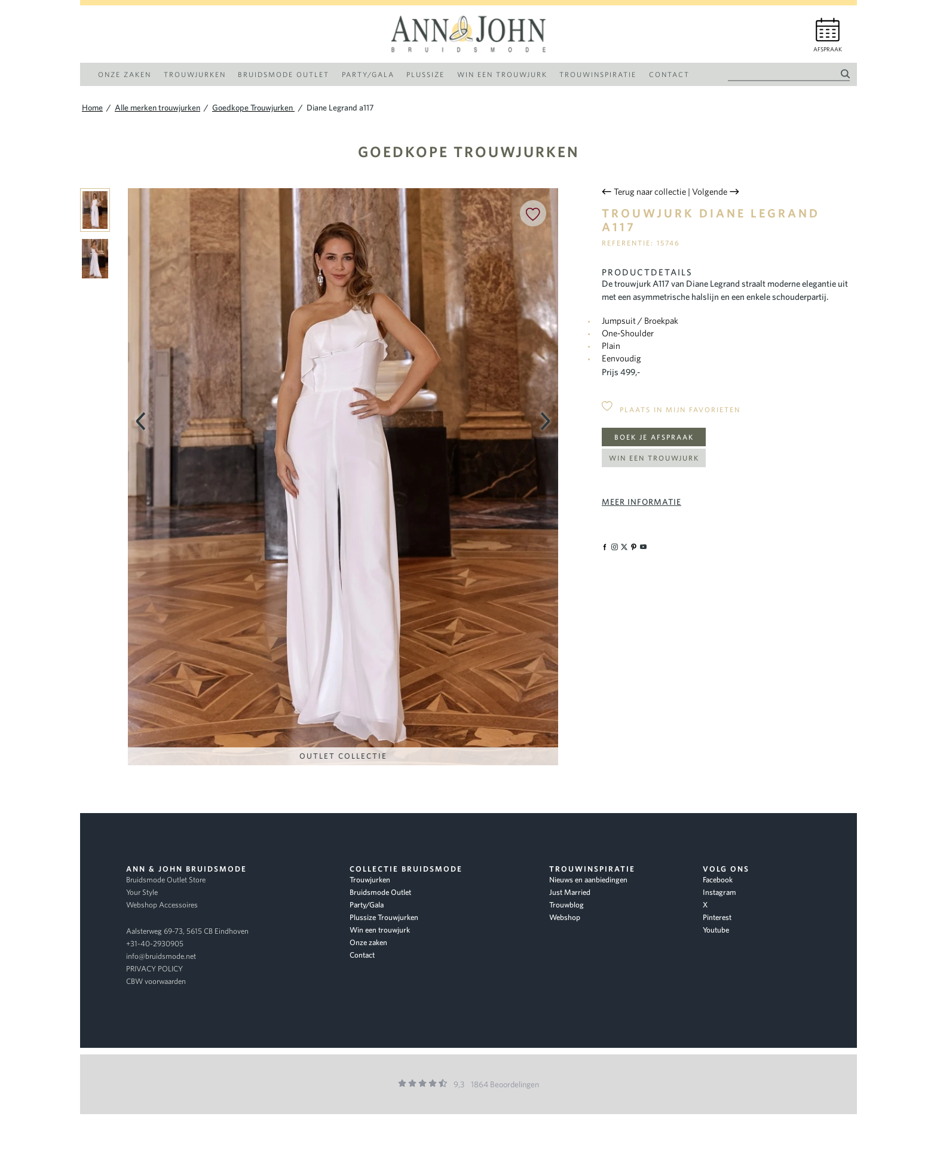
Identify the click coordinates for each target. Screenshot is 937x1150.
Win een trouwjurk (654, 458)
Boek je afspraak (654, 437)
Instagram (719, 892)
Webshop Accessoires (162, 904)
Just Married (569, 892)
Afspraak (827, 49)
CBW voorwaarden (156, 981)
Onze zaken (368, 942)
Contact (362, 954)
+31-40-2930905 (154, 943)
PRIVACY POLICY (154, 968)
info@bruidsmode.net (161, 956)
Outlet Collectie (343, 756)
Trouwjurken (370, 879)
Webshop (564, 917)
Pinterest (717, 917)
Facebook (718, 879)
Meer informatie (641, 502)
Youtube (716, 929)
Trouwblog (566, 904)
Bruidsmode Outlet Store (166, 879)
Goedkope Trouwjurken (469, 151)
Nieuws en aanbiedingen (588, 879)
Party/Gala (367, 904)
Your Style (142, 892)
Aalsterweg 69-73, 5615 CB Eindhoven (187, 931)
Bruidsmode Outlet (380, 892)
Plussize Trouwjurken (384, 917)
